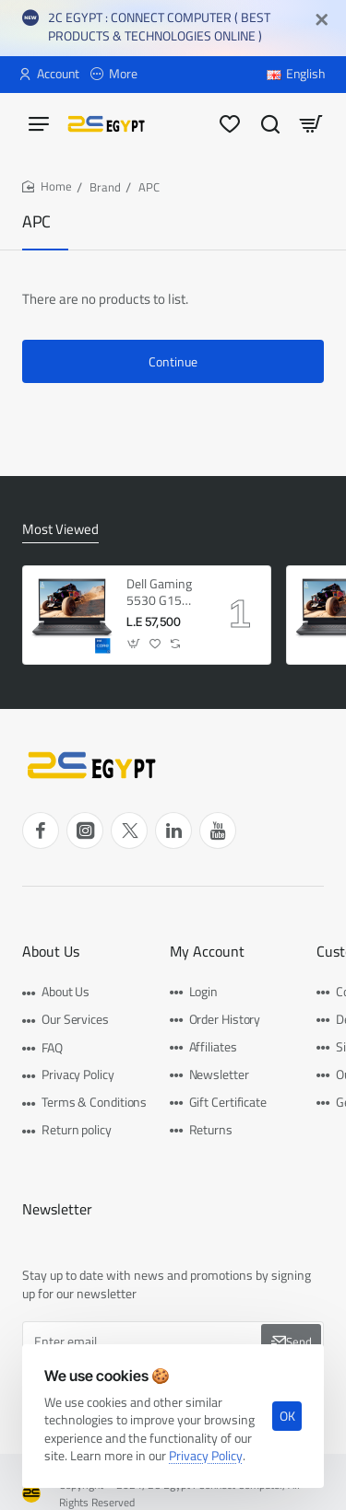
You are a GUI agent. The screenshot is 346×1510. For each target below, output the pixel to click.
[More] (113, 75)
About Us (50, 951)
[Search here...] (270, 123)
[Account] (48, 75)
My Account (207, 951)
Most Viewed (60, 530)
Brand (105, 187)
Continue (173, 362)
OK (287, 1416)
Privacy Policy (206, 1456)
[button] (134, 644)
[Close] (322, 20)
